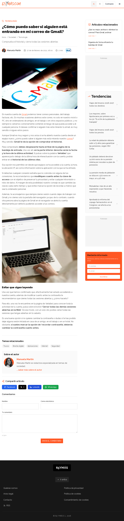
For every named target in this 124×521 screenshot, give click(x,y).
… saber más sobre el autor (29, 370)
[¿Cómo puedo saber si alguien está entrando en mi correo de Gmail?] (68, 50)
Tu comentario (7, 412)
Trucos (6, 346)
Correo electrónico (47, 401)
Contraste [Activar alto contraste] (109, 4)
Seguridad (56, 346)
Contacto (7, 500)
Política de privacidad (73, 488)
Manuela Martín (14, 50)
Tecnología (11, 21)
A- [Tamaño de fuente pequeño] (94, 4)
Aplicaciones (33, 346)
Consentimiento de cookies (76, 500)
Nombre (5, 401)
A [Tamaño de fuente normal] (100, 4)
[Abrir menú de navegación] (119, 3)
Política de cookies (72, 494)
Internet (45, 346)
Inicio (4, 37)
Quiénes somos (10, 488)
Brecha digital (18, 346)
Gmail (24, 114)
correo (70, 138)
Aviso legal (8, 494)
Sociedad (12, 37)
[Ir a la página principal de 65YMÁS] (11, 3)
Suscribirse (103, 277)
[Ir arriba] (62, 479)
